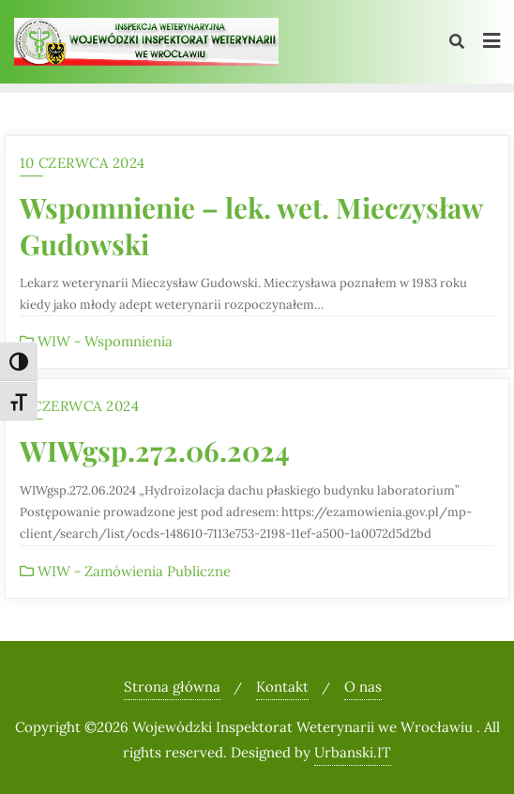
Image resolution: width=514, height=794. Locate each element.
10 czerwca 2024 (82, 163)
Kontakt (282, 686)
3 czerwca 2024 (79, 406)
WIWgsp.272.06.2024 (155, 450)
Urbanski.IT (352, 752)
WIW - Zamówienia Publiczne (125, 571)
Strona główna (172, 686)
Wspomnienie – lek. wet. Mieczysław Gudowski (251, 225)
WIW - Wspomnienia (96, 341)
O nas (363, 686)
